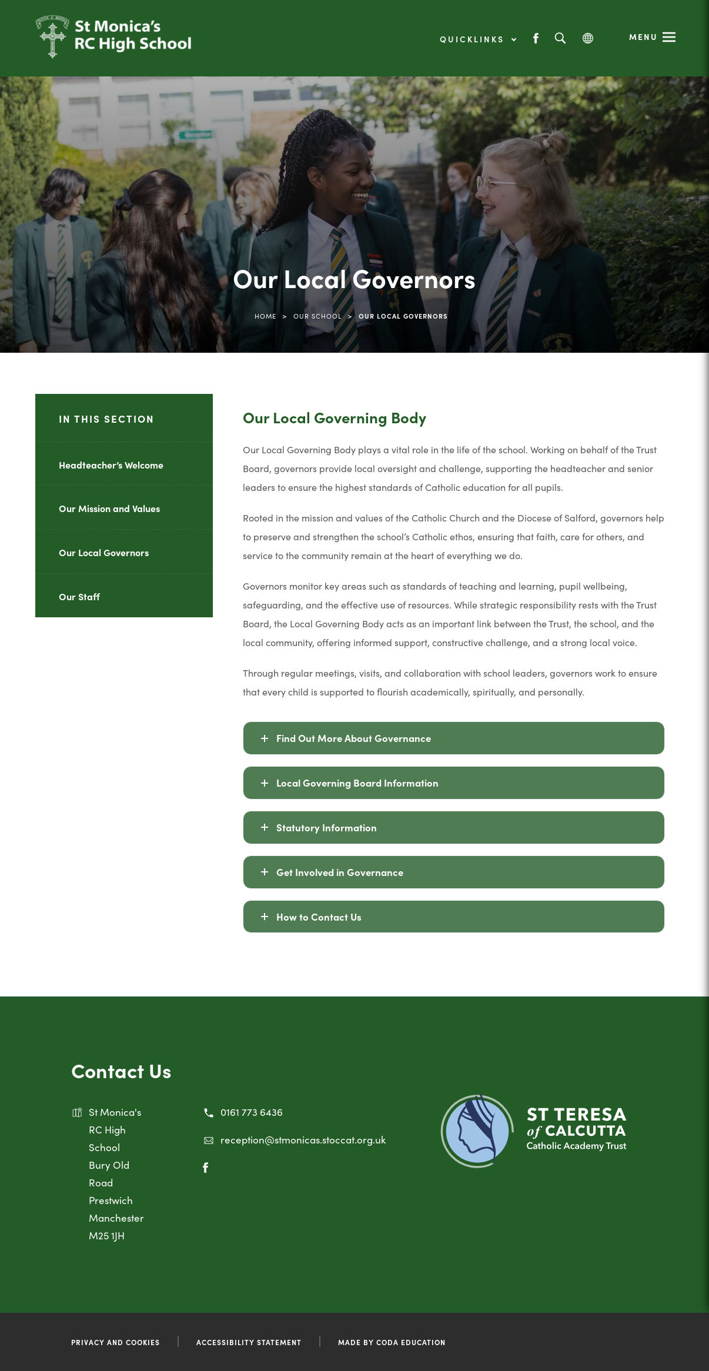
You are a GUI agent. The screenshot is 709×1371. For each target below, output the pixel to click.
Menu (643, 36)
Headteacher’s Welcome (111, 464)
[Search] (560, 38)
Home (265, 315)
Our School (317, 315)
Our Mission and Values (109, 507)
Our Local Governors (104, 552)
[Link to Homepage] (113, 44)
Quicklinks (478, 39)
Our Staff (79, 596)
